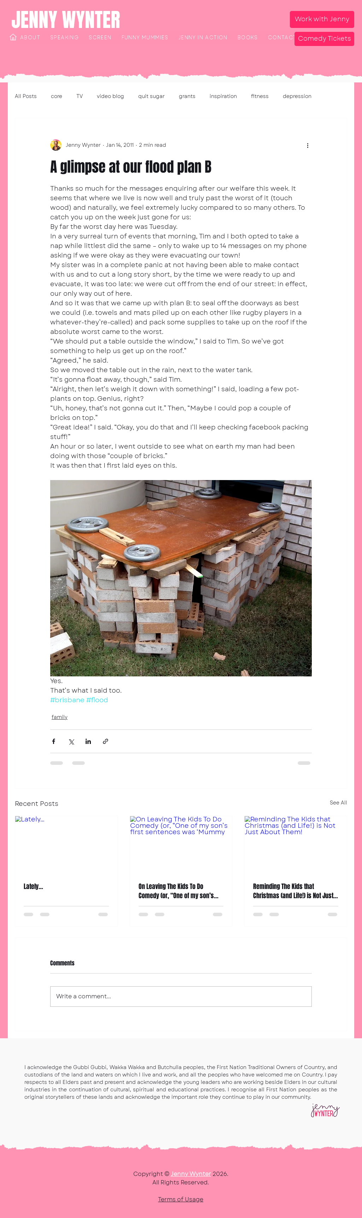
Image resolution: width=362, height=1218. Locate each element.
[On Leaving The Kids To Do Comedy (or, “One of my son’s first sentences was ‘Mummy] (181, 844)
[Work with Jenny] (322, 19)
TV (79, 96)
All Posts (26, 96)
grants (187, 96)
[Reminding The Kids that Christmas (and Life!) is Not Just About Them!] (296, 844)
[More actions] (307, 145)
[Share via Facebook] (53, 741)
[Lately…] (66, 844)
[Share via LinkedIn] (88, 741)
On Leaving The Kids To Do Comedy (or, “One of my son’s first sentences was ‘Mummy (176, 891)
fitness (260, 96)
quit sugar (151, 96)
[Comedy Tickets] (324, 39)
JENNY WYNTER (65, 19)
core (56, 96)
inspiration (223, 96)
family (60, 717)
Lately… (33, 886)
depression (297, 96)
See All (338, 802)
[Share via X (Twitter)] (71, 741)
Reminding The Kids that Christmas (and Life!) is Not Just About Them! (293, 891)
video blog (110, 96)
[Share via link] (105, 741)
